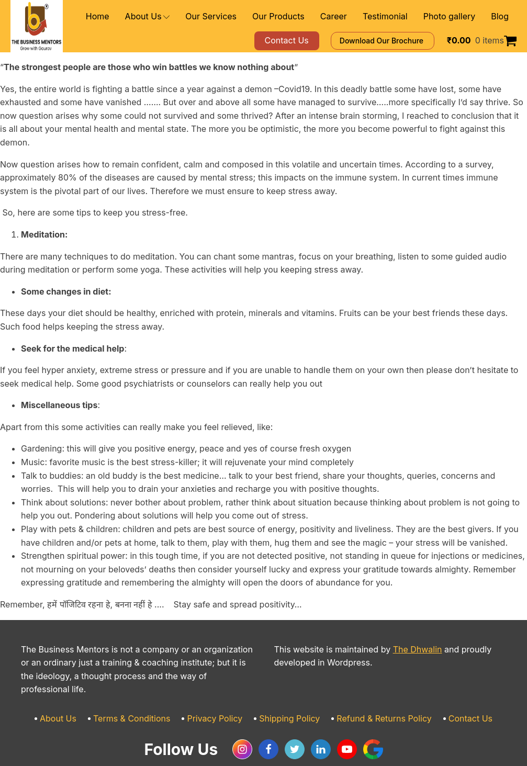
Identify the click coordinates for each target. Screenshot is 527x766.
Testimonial (396, 16)
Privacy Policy (220, 692)
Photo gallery (454, 16)
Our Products (300, 16)
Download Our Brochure (397, 40)
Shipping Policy (288, 692)
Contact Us (452, 692)
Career (350, 16)
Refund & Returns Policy (374, 692)
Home (137, 16)
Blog (500, 16)
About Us (183, 16)
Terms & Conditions (144, 692)
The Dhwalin (398, 636)
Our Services (241, 16)
